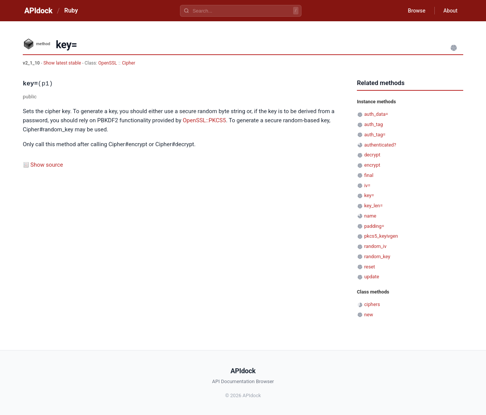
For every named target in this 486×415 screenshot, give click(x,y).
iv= (367, 185)
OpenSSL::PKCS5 (204, 120)
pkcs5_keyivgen (381, 236)
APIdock (38, 10)
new (368, 314)
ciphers (372, 304)
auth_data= (376, 114)
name (370, 216)
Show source (46, 164)
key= (369, 195)
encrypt (372, 165)
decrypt (372, 155)
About (450, 11)
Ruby (71, 10)
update (371, 276)
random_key (377, 256)
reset (369, 267)
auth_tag (373, 124)
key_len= (373, 205)
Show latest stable (62, 63)
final (368, 175)
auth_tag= (374, 134)
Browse (415, 11)
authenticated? (380, 145)
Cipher (128, 63)
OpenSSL (107, 63)
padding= (374, 226)
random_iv (375, 246)
